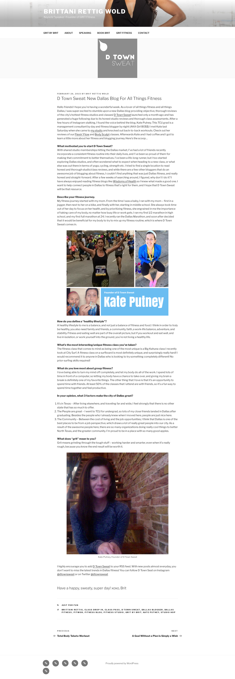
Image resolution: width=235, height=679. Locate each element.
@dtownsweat (65, 574)
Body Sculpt (102, 134)
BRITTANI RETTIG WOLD (85, 11)
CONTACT (143, 32)
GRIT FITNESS (124, 32)
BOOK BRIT (103, 32)
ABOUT (68, 32)
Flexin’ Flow (82, 134)
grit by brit (133, 612)
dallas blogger (152, 610)
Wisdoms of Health (124, 181)
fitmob (78, 612)
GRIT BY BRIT (50, 32)
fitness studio (114, 612)
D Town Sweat (122, 114)
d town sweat (131, 610)
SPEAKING (85, 32)
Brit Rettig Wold (97, 94)
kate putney (151, 612)
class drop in (94, 610)
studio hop (168, 612)
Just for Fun (70, 605)
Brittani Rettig (72, 610)
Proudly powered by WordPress (122, 663)
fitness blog (93, 612)
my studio (97, 130)
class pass (112, 610)
